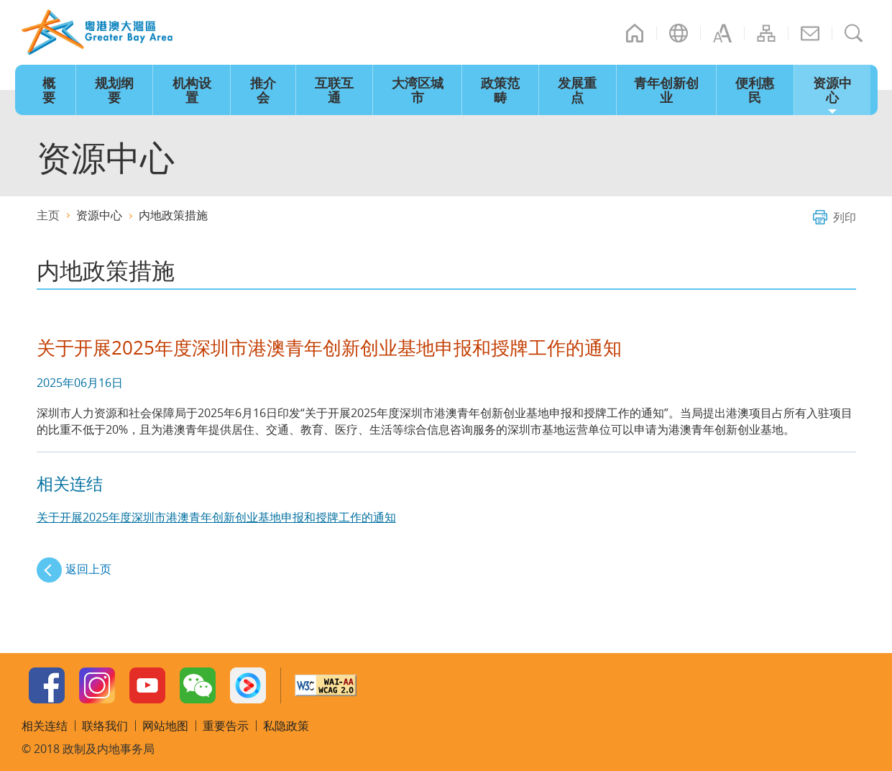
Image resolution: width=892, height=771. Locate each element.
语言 (678, 33)
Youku (248, 685)
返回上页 (88, 569)
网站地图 (766, 33)
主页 (634, 33)
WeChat (198, 685)
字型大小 (722, 33)
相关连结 (45, 726)
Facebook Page (47, 685)
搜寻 (854, 33)
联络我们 (810, 33)
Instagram (97, 685)
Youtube (147, 685)
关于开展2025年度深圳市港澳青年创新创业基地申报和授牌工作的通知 (216, 517)
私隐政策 (286, 726)
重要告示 (226, 726)
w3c (326, 685)
